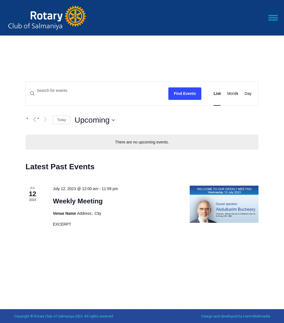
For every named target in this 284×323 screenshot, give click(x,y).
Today (61, 120)
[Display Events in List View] (217, 93)
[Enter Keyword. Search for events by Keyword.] (97, 90)
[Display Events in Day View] (248, 93)
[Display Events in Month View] (232, 93)
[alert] (142, 142)
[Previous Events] (34, 119)
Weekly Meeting (78, 201)
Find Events (185, 93)
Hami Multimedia (256, 316)
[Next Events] (45, 119)
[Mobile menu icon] (273, 18)
